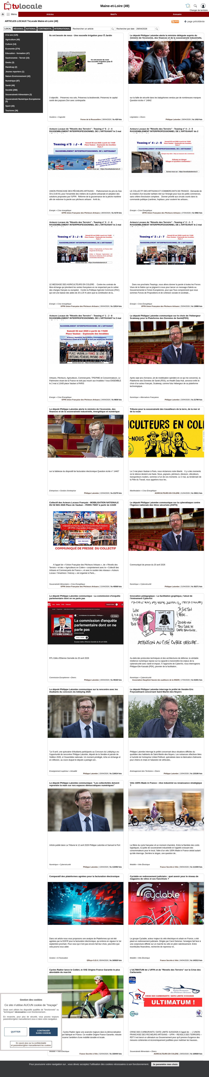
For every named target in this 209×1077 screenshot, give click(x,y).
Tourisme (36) (11, 110)
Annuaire (177, 14)
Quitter (15, 1032)
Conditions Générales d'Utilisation (148, 1055)
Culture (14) (10, 44)
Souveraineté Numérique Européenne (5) (22, 100)
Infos (140, 1051)
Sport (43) (10, 106)
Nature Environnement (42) (17, 76)
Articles (50, 14)
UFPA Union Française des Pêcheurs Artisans (81, 191)
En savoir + (84, 1055)
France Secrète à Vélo (169, 767)
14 (124, 1040)
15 (128, 1040)
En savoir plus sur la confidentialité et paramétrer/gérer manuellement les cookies (31, 1044)
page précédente (194, 21)
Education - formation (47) (17, 53)
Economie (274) (12, 49)
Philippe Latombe (173, 108)
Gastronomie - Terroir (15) (17, 58)
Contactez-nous (87, 1051)
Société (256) (11, 90)
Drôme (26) (94, 1014)
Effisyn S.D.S (92, 849)
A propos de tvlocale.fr (90, 1059)
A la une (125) (11, 35)
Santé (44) (10, 85)
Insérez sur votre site (192, 1022)
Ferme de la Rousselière (90, 108)
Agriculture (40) (12, 39)
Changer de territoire (199, 10)
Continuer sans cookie (43, 1031)
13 (121, 1040)
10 (109, 1040)
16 (132, 1040)
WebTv (113, 14)
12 (117, 1040)
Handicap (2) (11, 67)
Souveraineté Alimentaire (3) (18, 94)
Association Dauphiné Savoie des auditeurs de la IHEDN (155, 602)
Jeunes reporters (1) (14, 72)
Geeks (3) (9, 62)
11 (113, 1040)
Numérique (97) (12, 81)
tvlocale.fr (30, 1052)
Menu (14, 14)
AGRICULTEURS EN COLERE (167, 437)
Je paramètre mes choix (165, 1064)
